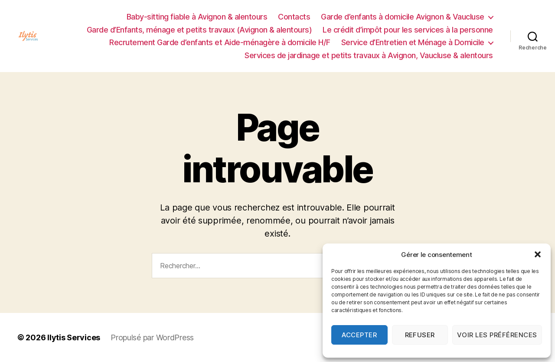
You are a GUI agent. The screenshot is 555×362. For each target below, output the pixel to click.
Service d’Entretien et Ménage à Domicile (412, 42)
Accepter (359, 335)
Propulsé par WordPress (152, 337)
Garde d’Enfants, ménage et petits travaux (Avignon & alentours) (199, 29)
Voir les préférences (497, 335)
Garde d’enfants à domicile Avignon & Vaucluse (402, 16)
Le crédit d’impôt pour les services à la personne (408, 29)
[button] (537, 254)
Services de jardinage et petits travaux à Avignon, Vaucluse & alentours (369, 55)
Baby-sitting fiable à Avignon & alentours (197, 16)
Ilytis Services (73, 337)
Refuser (420, 335)
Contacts (294, 16)
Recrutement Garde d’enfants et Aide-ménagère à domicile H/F (219, 42)
